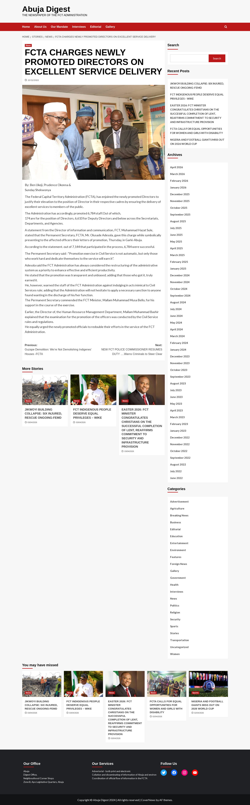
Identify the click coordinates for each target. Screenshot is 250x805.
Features (175, 556)
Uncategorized (179, 646)
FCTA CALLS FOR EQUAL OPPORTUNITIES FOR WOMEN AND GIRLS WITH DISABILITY (196, 130)
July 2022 (176, 470)
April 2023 (176, 409)
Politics (174, 604)
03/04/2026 (32, 422)
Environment (178, 549)
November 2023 (180, 362)
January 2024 (178, 349)
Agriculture (177, 507)
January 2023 (178, 430)
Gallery (110, 26)
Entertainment (179, 542)
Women (175, 653)
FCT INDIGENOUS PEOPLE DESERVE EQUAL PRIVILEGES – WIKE (92, 413)
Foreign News (178, 563)
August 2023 (178, 382)
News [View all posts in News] (28, 45)
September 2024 (180, 295)
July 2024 (176, 308)
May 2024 (176, 322)
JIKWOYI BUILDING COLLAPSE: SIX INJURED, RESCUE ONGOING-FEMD (43, 413)
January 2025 (178, 268)
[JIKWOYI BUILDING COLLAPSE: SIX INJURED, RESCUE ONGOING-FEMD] (45, 389)
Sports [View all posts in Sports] (196, 692)
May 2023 (176, 403)
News (173, 598)
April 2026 (176, 166)
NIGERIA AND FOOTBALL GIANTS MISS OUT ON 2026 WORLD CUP (197, 141)
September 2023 (180, 376)
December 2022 (180, 436)
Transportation (179, 639)
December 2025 (180, 193)
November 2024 (180, 281)
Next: (128, 349)
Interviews (79, 26)
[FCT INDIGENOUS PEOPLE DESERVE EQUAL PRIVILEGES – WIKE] (93, 389)
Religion (175, 611)
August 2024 (178, 301)
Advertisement (179, 501)
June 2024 (176, 315)
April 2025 (176, 247)
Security (175, 618)
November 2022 (180, 443)
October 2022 (178, 450)
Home (26, 26)
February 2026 (179, 180)
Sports (174, 625)
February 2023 (179, 423)
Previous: (59, 349)
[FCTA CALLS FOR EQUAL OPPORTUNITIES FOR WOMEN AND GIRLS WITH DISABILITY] (166, 683)
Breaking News (179, 514)
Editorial (95, 26)
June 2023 (176, 396)
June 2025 (176, 234)
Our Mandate (59, 26)
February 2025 (179, 261)
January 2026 (178, 186)
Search (173, 44)
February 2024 (179, 342)
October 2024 (178, 288)
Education (176, 535)
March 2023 (177, 416)
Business (175, 521)
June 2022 (176, 477)
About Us (40, 26)
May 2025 (176, 241)
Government (178, 577)
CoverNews (148, 799)
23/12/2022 (33, 79)
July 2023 (176, 389)
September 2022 (180, 457)
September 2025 (180, 213)
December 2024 (180, 274)
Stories (174, 632)
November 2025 (180, 200)
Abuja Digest (44, 9)
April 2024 (176, 328)
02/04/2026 (157, 716)
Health (174, 584)
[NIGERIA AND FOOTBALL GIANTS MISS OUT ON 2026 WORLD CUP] (208, 683)
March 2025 (177, 254)
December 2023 (180, 355)
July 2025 (176, 227)
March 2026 (177, 173)
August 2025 (178, 220)
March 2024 (177, 335)
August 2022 (178, 463)
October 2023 (178, 369)
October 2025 (178, 207)
